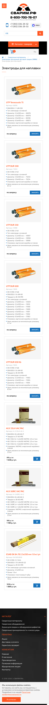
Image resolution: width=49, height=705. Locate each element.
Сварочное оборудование (13, 624)
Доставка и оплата (10, 642)
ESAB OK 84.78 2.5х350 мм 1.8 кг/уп (23, 554)
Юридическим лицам (11, 666)
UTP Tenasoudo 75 (14, 102)
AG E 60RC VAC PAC (15, 491)
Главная (5, 654)
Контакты (6, 670)
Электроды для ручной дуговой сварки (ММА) (19, 59)
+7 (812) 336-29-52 (19, 24)
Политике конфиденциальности (16, 693)
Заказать (35, 133)
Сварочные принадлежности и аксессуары (21, 630)
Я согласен (11, 699)
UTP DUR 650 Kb (13, 362)
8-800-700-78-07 (23, 17)
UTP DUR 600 (12, 286)
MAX (38, 25)
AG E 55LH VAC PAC (15, 428)
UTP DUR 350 (12, 225)
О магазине (7, 657)
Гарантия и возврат (10, 645)
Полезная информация (12, 663)
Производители (9, 660)
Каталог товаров (22, 44)
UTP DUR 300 (12, 166)
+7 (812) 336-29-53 (19, 26)
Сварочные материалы (17, 57)
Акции (4, 639)
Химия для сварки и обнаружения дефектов (21, 627)
